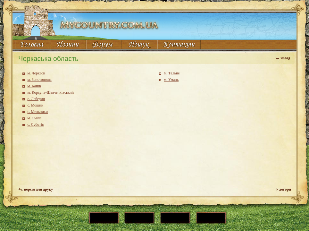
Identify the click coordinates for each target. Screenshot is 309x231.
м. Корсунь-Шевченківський (50, 92)
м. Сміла (34, 118)
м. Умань (171, 79)
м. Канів (34, 86)
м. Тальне (172, 73)
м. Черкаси (36, 73)
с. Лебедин (36, 99)
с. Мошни (35, 105)
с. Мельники (37, 111)
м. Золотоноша (39, 79)
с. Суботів (35, 124)
